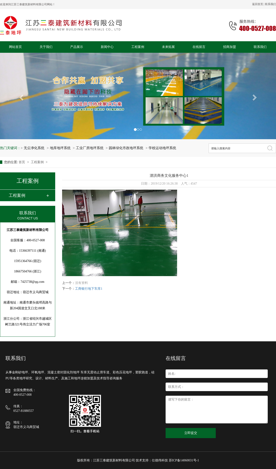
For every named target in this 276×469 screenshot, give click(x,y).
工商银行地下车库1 (88, 288)
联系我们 (270, 4)
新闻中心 (107, 47)
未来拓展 (168, 47)
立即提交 (190, 433)
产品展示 (76, 47)
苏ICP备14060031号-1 (184, 460)
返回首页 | (258, 4)
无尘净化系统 (34, 148)
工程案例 (137, 47)
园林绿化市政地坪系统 (126, 148)
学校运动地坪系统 (162, 148)
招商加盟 (229, 47)
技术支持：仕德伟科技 (152, 460)
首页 (22, 162)
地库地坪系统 (60, 148)
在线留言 (199, 47)
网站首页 (15, 47)
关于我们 (46, 47)
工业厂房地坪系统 (90, 148)
